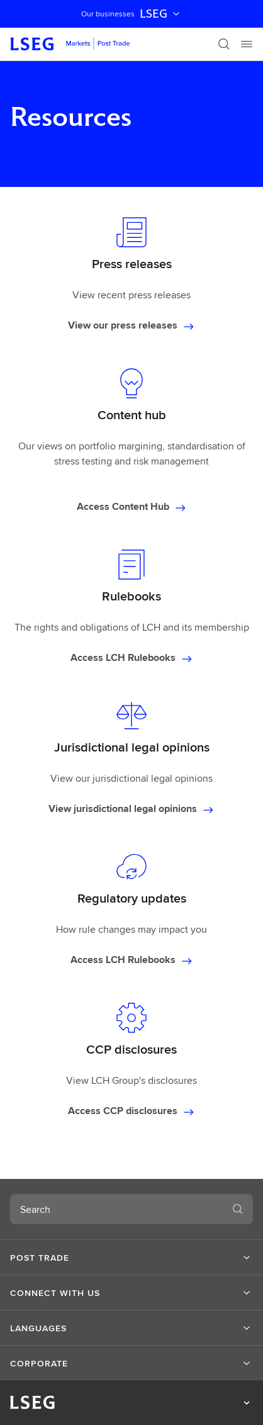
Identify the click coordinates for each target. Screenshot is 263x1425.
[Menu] (246, 44)
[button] (131, 1257)
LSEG (161, 14)
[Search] (224, 44)
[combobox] (116, 1209)
